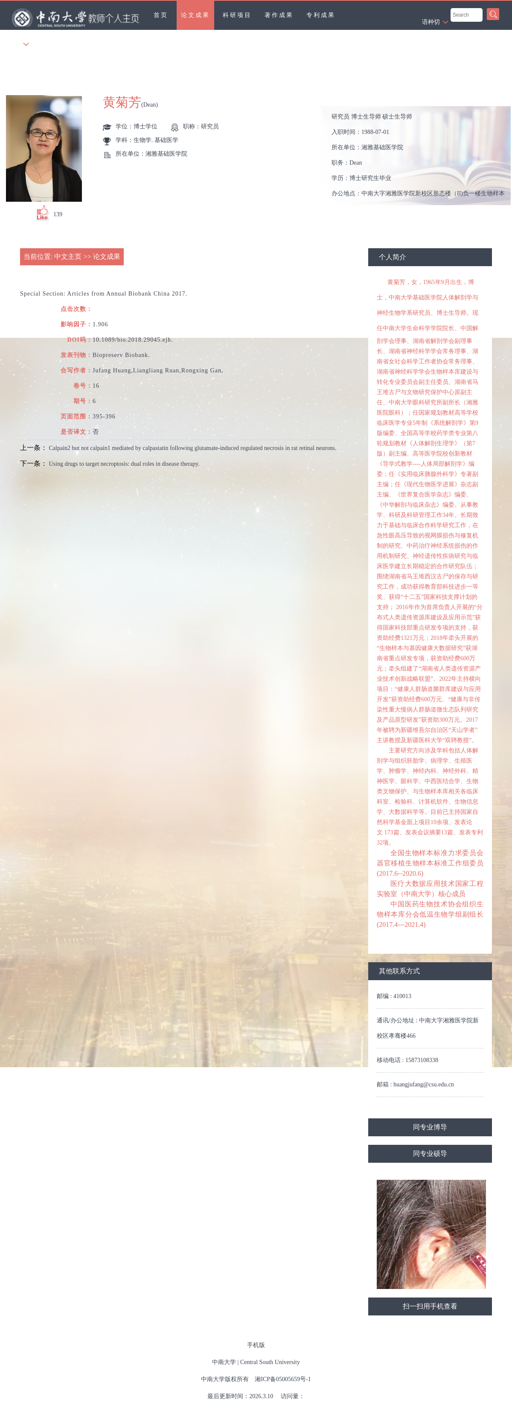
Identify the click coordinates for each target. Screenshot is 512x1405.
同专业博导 (430, 1127)
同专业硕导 (430, 1153)
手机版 (256, 1345)
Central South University (270, 1362)
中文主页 (67, 256)
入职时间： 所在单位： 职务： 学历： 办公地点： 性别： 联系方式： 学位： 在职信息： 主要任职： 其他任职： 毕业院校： (420, 156)
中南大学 (224, 1362)
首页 (161, 15)
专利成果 (320, 15)
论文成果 (195, 15)
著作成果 (279, 15)
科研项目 (237, 15)
